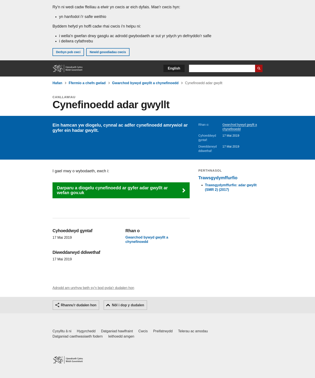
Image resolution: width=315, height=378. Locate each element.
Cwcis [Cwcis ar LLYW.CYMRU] (143, 331)
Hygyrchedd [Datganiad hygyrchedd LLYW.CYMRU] (86, 331)
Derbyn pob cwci (68, 52)
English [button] (174, 68)
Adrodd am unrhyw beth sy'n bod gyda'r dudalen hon (93, 288)
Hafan (57, 83)
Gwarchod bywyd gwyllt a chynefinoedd (145, 83)
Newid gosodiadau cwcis (108, 52)
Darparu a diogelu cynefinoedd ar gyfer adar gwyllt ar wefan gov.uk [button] (112, 190)
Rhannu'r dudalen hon (78, 305)
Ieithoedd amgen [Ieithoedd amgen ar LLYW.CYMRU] (121, 336)
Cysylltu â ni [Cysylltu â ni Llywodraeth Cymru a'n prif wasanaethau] (61, 331)
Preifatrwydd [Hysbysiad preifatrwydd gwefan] (163, 331)
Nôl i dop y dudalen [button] (128, 305)
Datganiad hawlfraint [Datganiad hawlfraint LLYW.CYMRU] (117, 331)
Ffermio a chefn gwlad (87, 83)
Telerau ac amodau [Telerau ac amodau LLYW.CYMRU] (193, 331)
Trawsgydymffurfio (218, 177)
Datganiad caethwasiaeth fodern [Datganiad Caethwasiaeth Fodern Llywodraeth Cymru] (77, 336)
